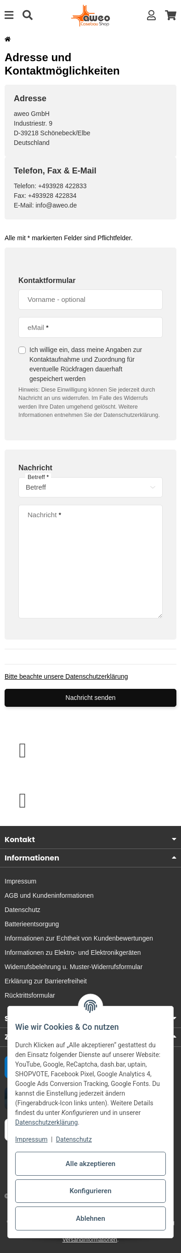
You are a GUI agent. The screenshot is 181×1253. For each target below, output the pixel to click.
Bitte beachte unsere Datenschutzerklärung (66, 676)
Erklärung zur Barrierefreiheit (46, 981)
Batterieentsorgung (32, 924)
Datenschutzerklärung (46, 1122)
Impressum (31, 1139)
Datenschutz (74, 1139)
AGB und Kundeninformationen (49, 895)
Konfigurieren (90, 1191)
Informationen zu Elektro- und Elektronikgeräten (73, 952)
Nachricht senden (91, 697)
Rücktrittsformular (30, 995)
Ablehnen (90, 1218)
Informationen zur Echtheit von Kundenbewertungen (79, 938)
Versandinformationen (89, 1239)
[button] (151, 15)
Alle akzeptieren (90, 1164)
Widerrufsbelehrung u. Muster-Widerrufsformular (73, 966)
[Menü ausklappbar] (9, 15)
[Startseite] (8, 39)
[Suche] (28, 15)
